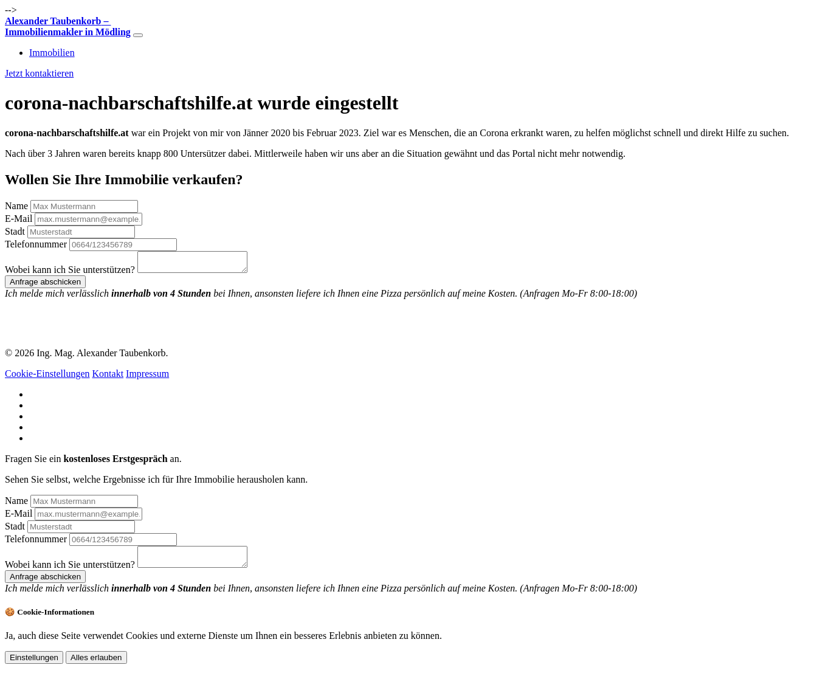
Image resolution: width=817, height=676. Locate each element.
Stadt (15, 231)
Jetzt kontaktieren (39, 73)
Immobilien (52, 52)
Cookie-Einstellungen (47, 377)
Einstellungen (34, 664)
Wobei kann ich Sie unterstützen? (70, 273)
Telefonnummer (36, 244)
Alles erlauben (96, 664)
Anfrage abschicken (45, 285)
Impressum (147, 377)
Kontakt (108, 377)
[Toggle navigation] (138, 35)
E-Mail (18, 218)
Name (16, 206)
